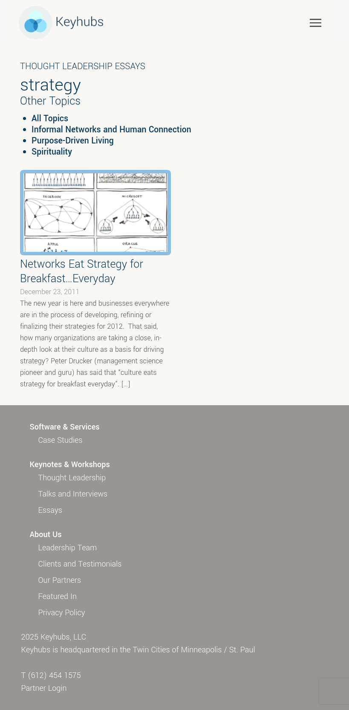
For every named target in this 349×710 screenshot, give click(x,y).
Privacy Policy (61, 612)
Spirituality (52, 152)
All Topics (50, 119)
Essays (50, 510)
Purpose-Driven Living (73, 141)
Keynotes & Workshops (70, 464)
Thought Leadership (72, 477)
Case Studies (60, 440)
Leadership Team (67, 547)
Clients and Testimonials (80, 564)
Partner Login (44, 688)
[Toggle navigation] (315, 22)
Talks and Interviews (73, 494)
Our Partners (59, 580)
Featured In (57, 596)
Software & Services (65, 426)
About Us (46, 534)
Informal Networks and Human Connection (111, 130)
